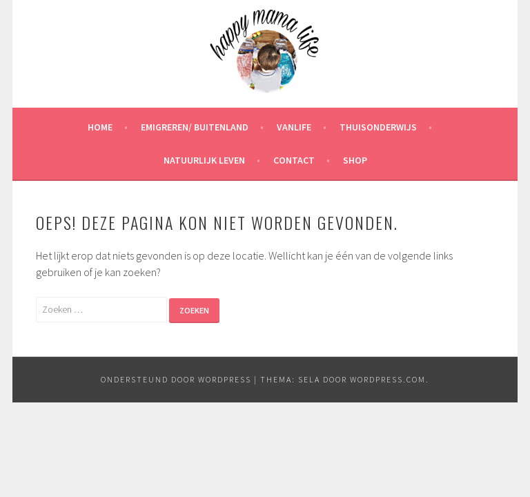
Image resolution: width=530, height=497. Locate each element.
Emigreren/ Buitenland (194, 127)
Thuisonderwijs (378, 127)
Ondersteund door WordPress (176, 379)
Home (100, 127)
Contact (294, 160)
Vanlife (294, 127)
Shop (355, 160)
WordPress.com (388, 379)
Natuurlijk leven (204, 160)
